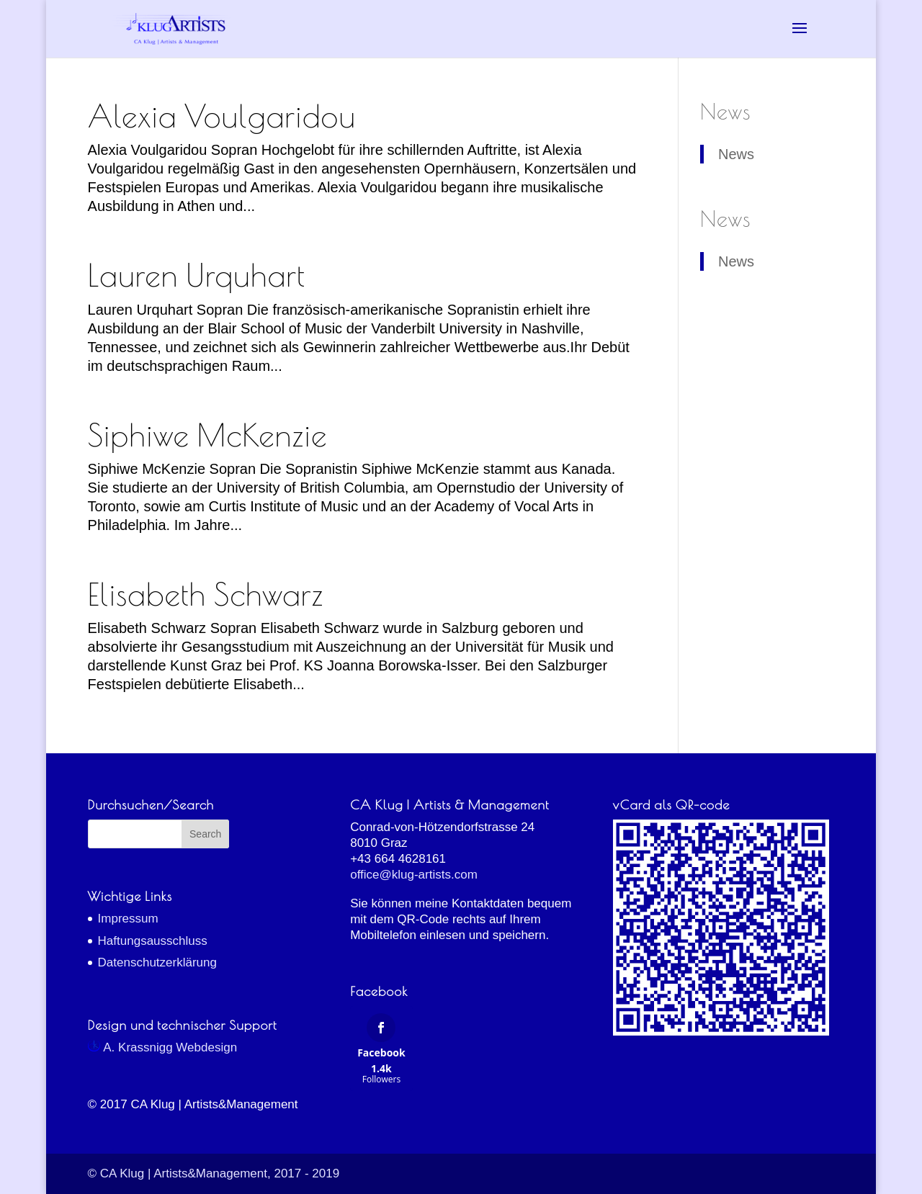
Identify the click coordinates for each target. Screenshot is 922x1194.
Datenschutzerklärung (157, 962)
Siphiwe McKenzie (208, 435)
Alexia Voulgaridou (222, 116)
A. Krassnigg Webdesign (163, 1047)
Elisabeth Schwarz (206, 594)
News (725, 111)
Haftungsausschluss (152, 941)
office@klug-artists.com (414, 874)
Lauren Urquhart (196, 275)
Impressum (128, 918)
